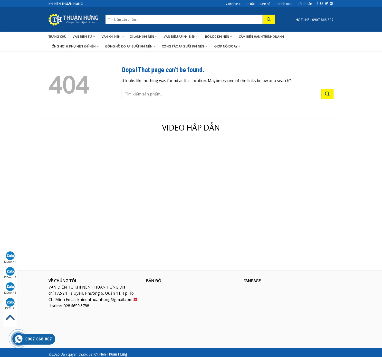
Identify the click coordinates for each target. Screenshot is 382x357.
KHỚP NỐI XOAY (227, 46)
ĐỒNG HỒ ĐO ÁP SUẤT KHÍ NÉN (130, 46)
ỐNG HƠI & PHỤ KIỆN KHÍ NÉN (75, 46)
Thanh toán (284, 3)
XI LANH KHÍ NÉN (143, 36)
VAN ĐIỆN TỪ (84, 36)
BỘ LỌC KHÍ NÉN (218, 36)
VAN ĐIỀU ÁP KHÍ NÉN (181, 36)
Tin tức (250, 3)
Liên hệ (265, 3)
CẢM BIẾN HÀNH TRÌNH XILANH (261, 36)
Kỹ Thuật (10, 304)
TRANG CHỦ (57, 36)
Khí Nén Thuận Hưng (110, 354)
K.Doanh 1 (10, 257)
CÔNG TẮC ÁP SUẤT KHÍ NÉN (184, 46)
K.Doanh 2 (10, 273)
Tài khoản (305, 3)
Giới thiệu (233, 3)
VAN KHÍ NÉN (113, 36)
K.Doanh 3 (10, 288)
